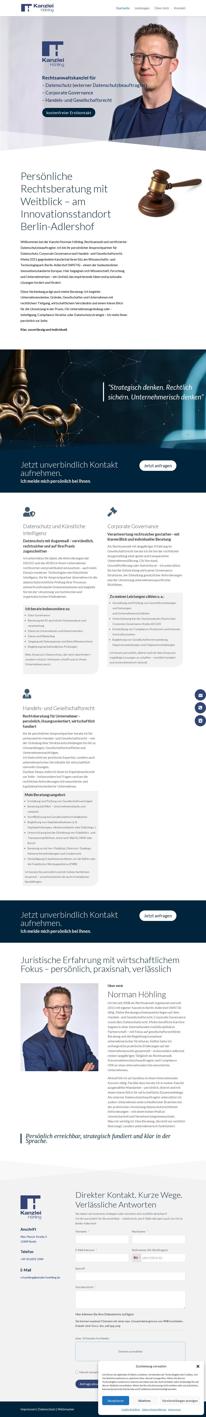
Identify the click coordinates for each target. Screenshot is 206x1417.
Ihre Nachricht (84, 1287)
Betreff (80, 1268)
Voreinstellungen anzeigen (180, 1400)
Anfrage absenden (92, 1384)
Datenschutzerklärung (154, 1409)
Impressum (174, 1409)
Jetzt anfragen (158, 465)
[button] (198, 1366)
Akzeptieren (116, 1400)
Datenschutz (47, 1409)
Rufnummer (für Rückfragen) (150, 1250)
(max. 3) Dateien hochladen (92, 1338)
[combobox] (136, 1258)
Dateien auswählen (130, 1351)
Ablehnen (144, 1400)
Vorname (81, 1231)
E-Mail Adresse (84, 1250)
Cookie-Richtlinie (131, 1409)
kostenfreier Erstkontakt (68, 114)
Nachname (138, 1231)
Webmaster (66, 1409)
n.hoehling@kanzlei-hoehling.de (40, 1277)
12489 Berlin (28, 1241)
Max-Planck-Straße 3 (34, 1236)
